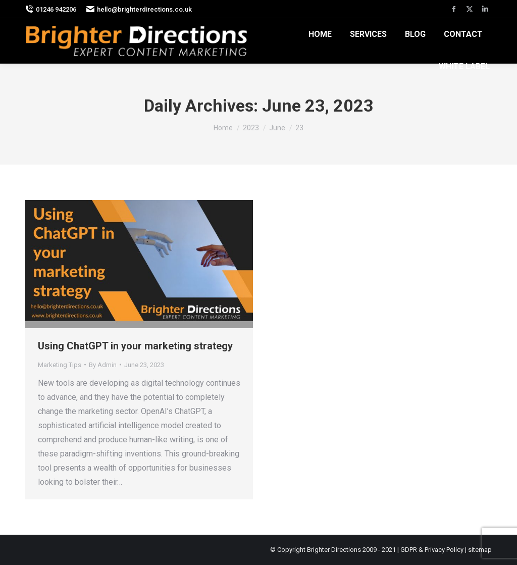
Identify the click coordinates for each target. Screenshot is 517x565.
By (103, 365)
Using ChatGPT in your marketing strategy (135, 346)
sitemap (480, 549)
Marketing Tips (59, 365)
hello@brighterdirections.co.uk (139, 9)
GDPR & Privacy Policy (431, 549)
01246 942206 (50, 9)
